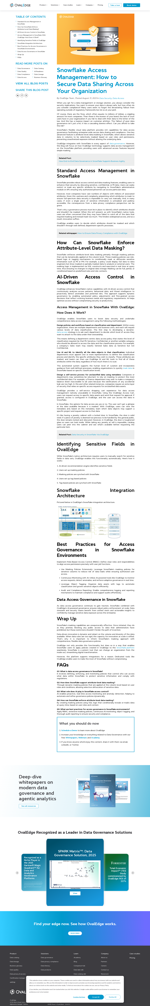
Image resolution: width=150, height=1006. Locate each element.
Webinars (82, 738)
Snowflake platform (125, 648)
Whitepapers (71, 738)
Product (43, 5)
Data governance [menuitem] (47, 957)
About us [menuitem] (104, 957)
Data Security (105, 98)
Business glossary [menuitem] (16, 965)
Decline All (112, 997)
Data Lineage (39, 74)
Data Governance (24, 68)
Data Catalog (39, 68)
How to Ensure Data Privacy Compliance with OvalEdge (102, 233)
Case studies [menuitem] (135, 953)
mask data (127, 368)
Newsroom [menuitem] (105, 974)
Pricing (100, 5)
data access (62, 332)
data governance (117, 143)
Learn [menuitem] (76, 953)
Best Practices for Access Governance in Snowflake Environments (32, 47)
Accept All (95, 997)
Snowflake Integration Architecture (30, 43)
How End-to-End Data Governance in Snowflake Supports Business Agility (92, 161)
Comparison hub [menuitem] (79, 965)
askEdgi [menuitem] (12, 982)
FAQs (20, 57)
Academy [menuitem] (77, 957)
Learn (78, 5)
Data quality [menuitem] (14, 970)
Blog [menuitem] (75, 961)
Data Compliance (24, 74)
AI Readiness (38, 71)
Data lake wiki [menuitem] (78, 970)
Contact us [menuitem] (105, 970)
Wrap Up (21, 54)
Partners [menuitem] (104, 961)
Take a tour (115, 5)
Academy (95, 738)
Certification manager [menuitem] (17, 978)
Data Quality (22, 71)
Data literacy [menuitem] (45, 965)
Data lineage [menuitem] (14, 961)
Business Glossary (40, 77)
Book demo (131, 5)
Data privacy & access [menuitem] (18, 974)
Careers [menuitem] (104, 965)
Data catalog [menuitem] (14, 957)
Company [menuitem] (105, 953)
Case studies (68, 5)
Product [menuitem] (13, 953)
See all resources (28, 806)
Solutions (54, 5)
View (75, 893)
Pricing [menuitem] (132, 958)
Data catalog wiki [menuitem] (80, 974)
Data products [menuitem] (46, 970)
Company (89, 5)
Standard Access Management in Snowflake (29, 23)
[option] (75, 872)
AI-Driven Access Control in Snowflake (31, 32)
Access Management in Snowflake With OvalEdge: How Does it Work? (32, 36)
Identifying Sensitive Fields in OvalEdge (31, 40)
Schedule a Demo (69, 730)
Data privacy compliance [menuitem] (49, 961)
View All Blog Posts (32, 83)
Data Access (22, 77)
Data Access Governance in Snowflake (31, 51)
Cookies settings (79, 997)
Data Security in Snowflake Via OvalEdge (90, 435)
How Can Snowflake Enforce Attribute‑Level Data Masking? (28, 28)
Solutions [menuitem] (45, 953)
